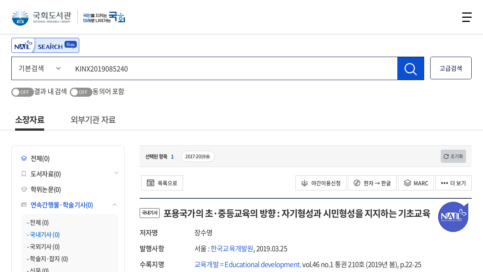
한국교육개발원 (232, 248)
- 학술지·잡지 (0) (47, 258)
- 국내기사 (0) (43, 234)
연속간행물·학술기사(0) (57, 204)
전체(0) (35, 158)
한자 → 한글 (372, 183)
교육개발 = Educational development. (247, 264)
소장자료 (29, 119)
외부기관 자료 (93, 119)
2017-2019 (198, 156)
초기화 (453, 156)
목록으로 (162, 183)
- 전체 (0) (38, 222)
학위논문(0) (41, 189)
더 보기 (453, 183)
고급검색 (451, 68)
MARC (416, 183)
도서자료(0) (41, 173)
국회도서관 (41, 17)
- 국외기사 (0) (43, 246)
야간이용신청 (321, 183)
